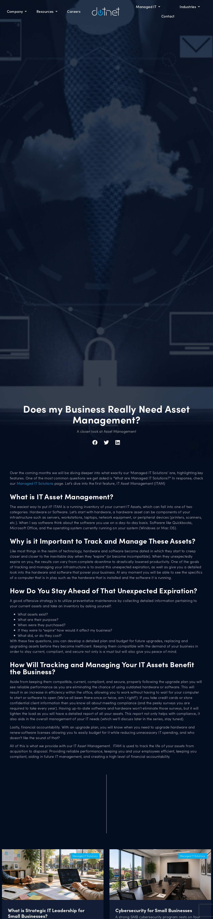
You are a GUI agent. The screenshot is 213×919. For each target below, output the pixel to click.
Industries (190, 6)
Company (17, 11)
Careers (73, 11)
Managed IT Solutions (35, 483)
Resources (46, 11)
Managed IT (148, 6)
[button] (95, 442)
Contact (168, 16)
